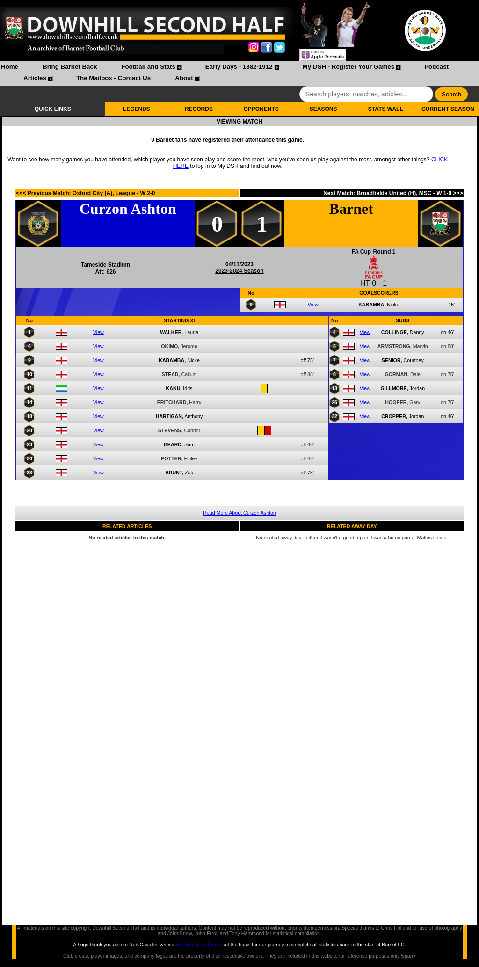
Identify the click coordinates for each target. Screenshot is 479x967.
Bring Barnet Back (70, 66)
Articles (34, 77)
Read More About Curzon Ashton (239, 513)
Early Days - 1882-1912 (239, 66)
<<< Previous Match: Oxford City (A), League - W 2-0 (85, 193)
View (313, 304)
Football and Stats (148, 66)
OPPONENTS (260, 109)
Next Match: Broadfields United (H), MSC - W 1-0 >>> (393, 193)
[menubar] (239, 73)
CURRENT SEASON (447, 109)
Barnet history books (198, 944)
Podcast (436, 66)
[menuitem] (9, 67)
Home (9, 66)
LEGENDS (136, 109)
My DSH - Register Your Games (349, 66)
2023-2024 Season (239, 271)
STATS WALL (385, 109)
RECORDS (199, 109)
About (184, 77)
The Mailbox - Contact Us (113, 77)
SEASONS (323, 109)
